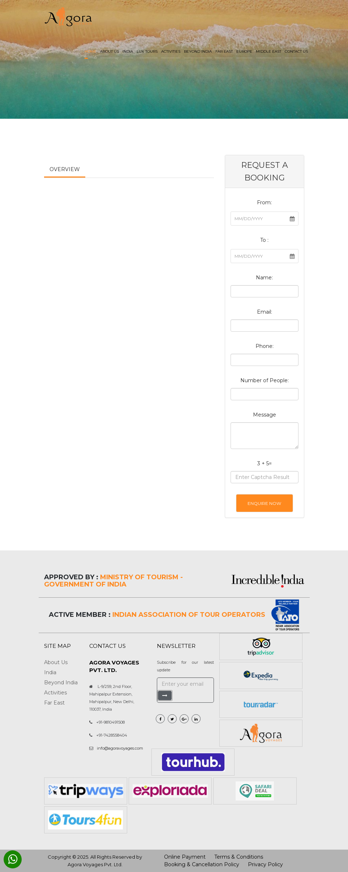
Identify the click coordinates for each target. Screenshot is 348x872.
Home (90, 51)
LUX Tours (147, 51)
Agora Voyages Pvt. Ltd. (95, 864)
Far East (224, 51)
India (128, 51)
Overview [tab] (65, 169)
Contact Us (296, 51)
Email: (264, 312)
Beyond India (198, 51)
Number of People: (264, 380)
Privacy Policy (265, 864)
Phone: (264, 346)
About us (109, 51)
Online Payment (185, 857)
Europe (244, 51)
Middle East (268, 51)
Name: (264, 277)
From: (264, 202)
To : (264, 240)
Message (264, 414)
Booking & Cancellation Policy (201, 864)
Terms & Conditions (238, 857)
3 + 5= (264, 463)
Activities (170, 51)
